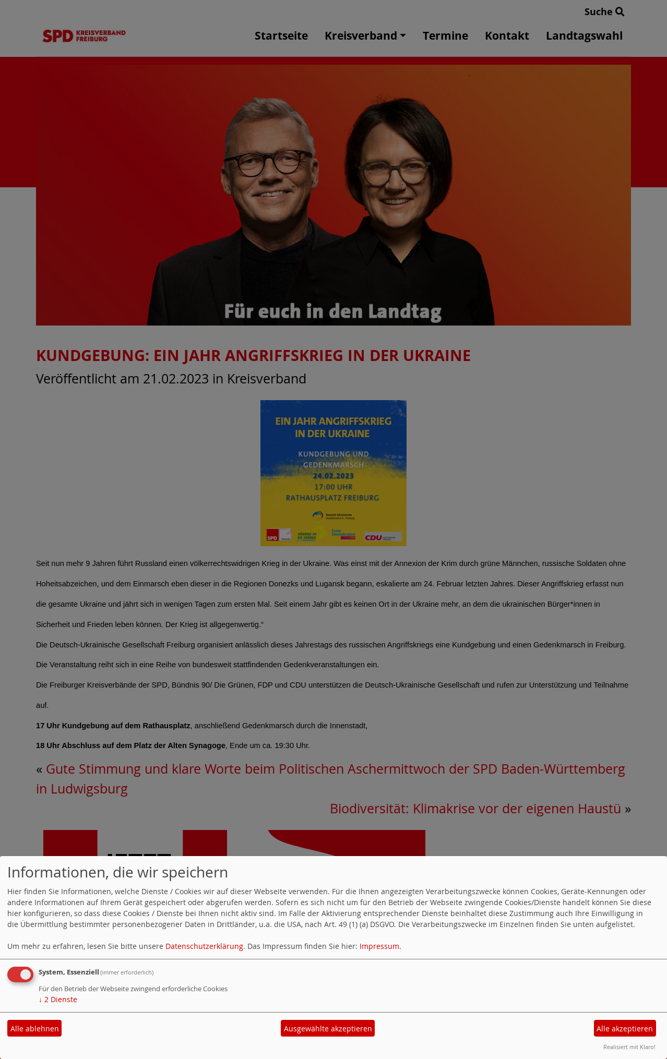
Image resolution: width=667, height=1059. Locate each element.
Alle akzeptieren (625, 1028)
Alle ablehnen (34, 1028)
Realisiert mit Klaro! (629, 1047)
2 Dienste (58, 999)
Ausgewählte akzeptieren (328, 1028)
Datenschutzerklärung (204, 946)
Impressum (379, 946)
